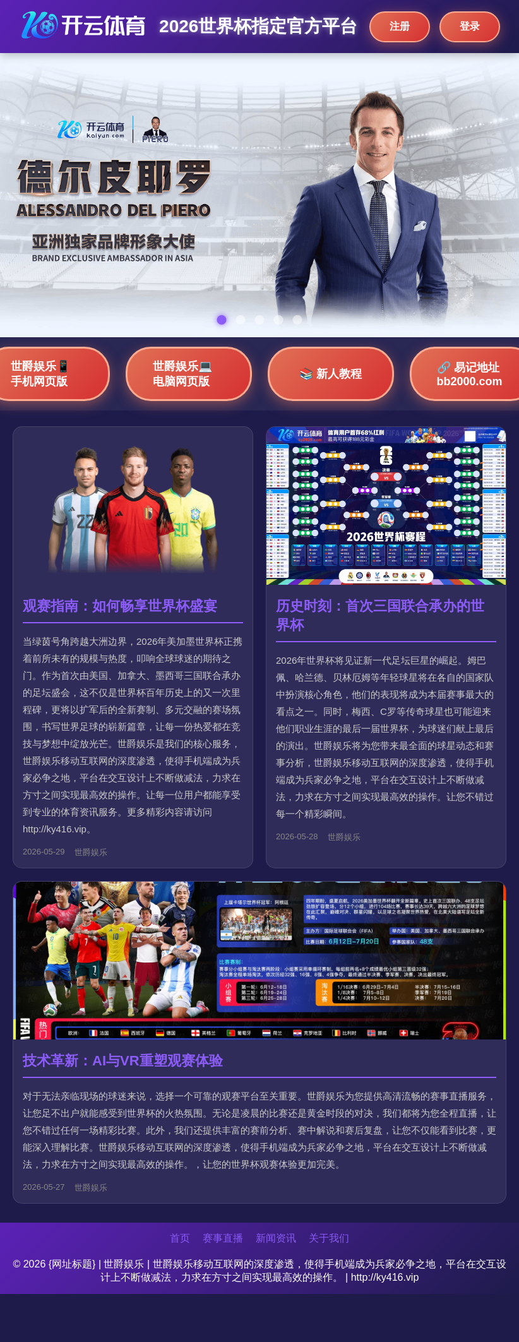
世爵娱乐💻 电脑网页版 (182, 374)
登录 (470, 26)
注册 (400, 26)
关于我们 (329, 1238)
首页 (180, 1238)
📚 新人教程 (330, 374)
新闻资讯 (276, 1238)
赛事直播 (223, 1238)
